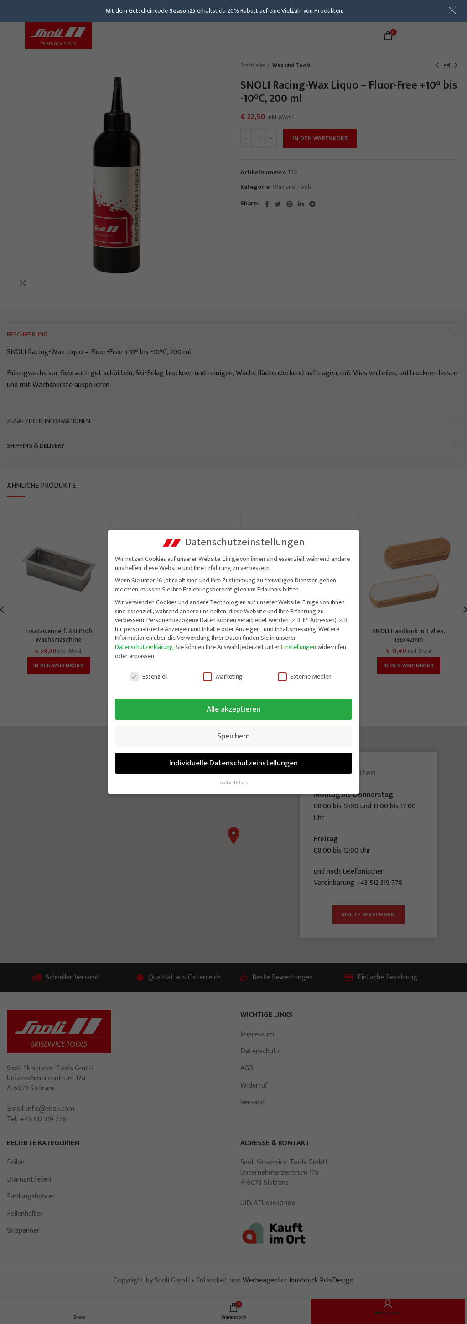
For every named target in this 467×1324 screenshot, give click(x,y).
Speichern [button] (233, 736)
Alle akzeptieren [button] (233, 709)
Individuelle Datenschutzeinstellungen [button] (233, 762)
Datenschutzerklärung (144, 647)
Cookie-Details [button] (234, 783)
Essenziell (149, 676)
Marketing (223, 676)
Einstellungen (298, 647)
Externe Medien (305, 676)
